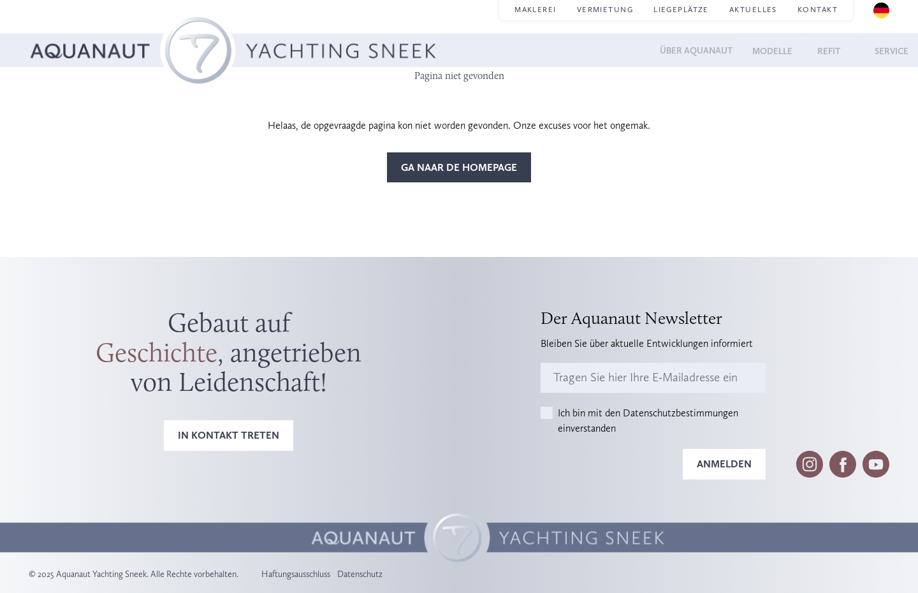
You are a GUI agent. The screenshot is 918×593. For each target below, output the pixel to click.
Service (869, 50)
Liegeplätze (681, 9)
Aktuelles (753, 9)
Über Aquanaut (658, 50)
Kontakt (818, 9)
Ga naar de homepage (459, 167)
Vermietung (605, 9)
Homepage (53, 32)
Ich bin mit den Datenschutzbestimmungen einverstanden (648, 420)
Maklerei (535, 9)
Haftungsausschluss (295, 574)
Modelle (748, 50)
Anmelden (724, 464)
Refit (811, 50)
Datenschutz (359, 574)
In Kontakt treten (228, 435)
